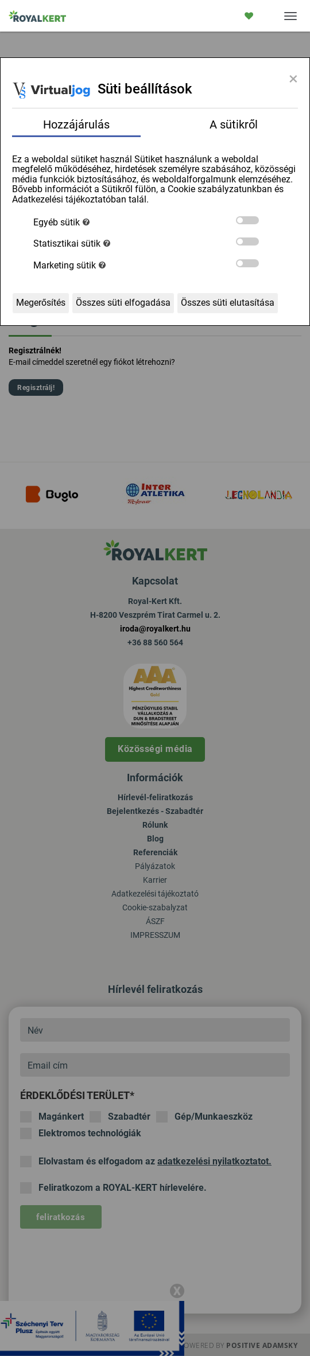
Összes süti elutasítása (227, 302)
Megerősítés (40, 302)
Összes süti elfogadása (123, 302)
